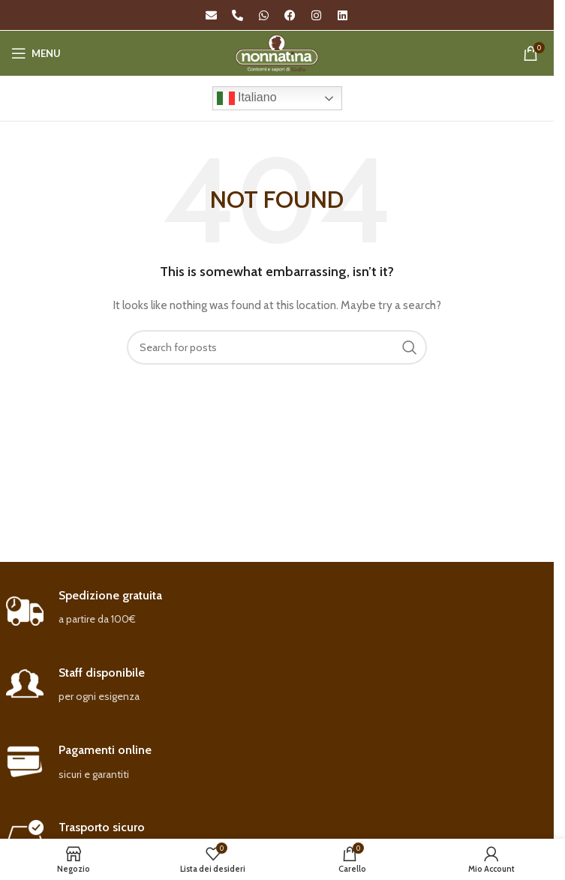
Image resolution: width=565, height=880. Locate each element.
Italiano (247, 98)
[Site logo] (277, 52)
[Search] (277, 347)
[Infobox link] (277, 608)
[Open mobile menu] (36, 53)
